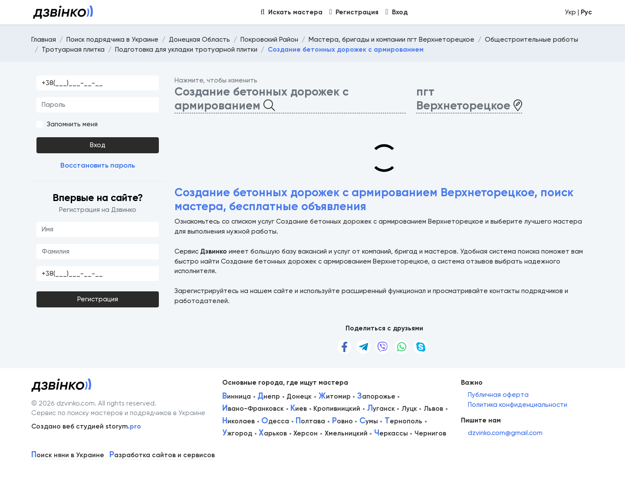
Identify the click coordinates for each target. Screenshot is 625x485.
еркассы (391, 433)
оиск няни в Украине (67, 455)
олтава (310, 421)
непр (268, 396)
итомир (335, 396)
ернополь (403, 421)
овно (342, 421)
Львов (433, 408)
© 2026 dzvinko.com (63, 403)
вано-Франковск (253, 408)
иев (298, 408)
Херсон (305, 433)
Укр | (578, 12)
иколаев (238, 421)
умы (368, 421)
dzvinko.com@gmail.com (505, 433)
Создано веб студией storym (86, 426)
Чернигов (430, 433)
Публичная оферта (498, 395)
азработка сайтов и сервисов (162, 455)
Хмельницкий (346, 433)
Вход (97, 145)
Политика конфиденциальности (517, 405)
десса (275, 421)
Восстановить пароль (97, 165)
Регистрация (97, 299)
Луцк (409, 408)
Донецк (299, 396)
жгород (237, 433)
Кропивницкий (336, 408)
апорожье (376, 396)
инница (236, 396)
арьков (273, 433)
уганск (381, 408)
